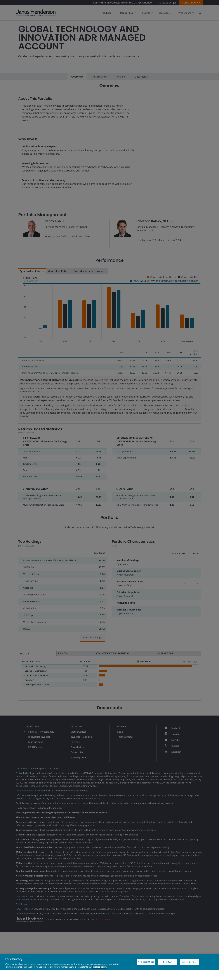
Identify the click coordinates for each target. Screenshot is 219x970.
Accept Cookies (189, 961)
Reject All (167, 961)
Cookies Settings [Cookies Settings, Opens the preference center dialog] (146, 961)
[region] (109, 962)
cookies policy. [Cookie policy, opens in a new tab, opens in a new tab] (100, 966)
